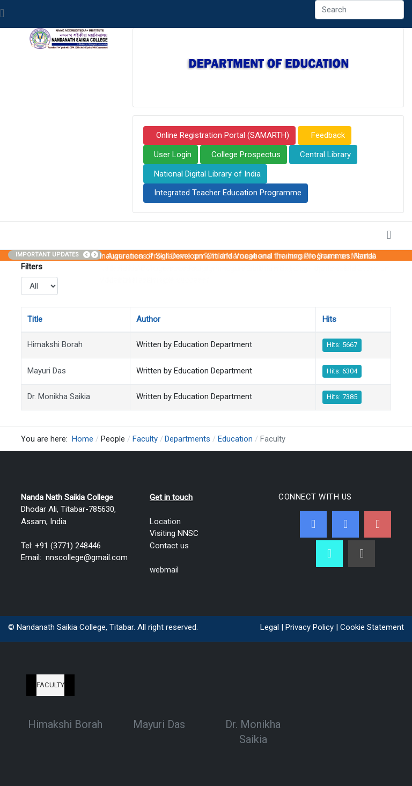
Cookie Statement (372, 627)
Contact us (169, 545)
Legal (269, 627)
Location (165, 521)
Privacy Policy (309, 627)
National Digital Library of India (207, 174)
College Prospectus (246, 154)
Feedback (327, 135)
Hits (329, 319)
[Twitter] (345, 524)
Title (34, 319)
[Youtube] (377, 524)
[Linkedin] (361, 553)
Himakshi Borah (55, 344)
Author (148, 319)
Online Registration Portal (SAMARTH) (221, 135)
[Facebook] (313, 524)
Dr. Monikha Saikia (58, 396)
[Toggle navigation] (2, 14)
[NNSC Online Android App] (329, 553)
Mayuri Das (46, 371)
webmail (164, 570)
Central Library (325, 154)
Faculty (50, 685)
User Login (173, 154)
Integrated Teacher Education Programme (227, 192)
